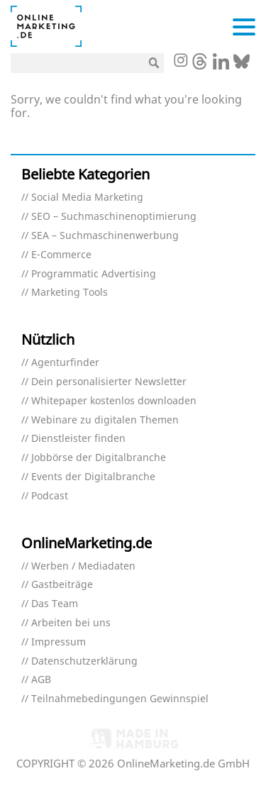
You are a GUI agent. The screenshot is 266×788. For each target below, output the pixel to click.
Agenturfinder (65, 363)
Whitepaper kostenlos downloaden (113, 401)
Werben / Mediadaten (83, 566)
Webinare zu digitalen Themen (105, 420)
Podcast (49, 496)
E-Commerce (61, 255)
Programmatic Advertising (93, 274)
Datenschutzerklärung (84, 661)
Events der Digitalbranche (93, 477)
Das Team (54, 604)
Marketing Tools (69, 293)
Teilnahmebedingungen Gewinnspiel (120, 699)
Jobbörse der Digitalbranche (98, 458)
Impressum (58, 642)
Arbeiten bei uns (71, 623)
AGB (41, 680)
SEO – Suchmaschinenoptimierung (113, 217)
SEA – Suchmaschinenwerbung (105, 236)
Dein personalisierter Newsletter (109, 382)
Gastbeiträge (62, 585)
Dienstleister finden (78, 439)
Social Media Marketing (87, 198)
